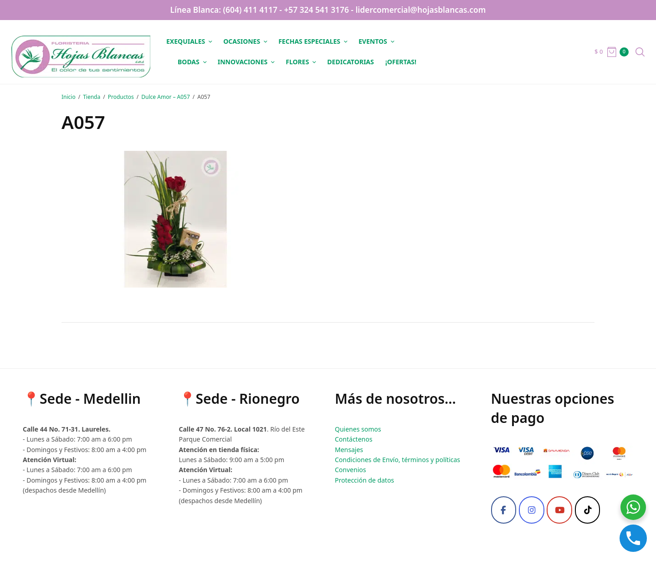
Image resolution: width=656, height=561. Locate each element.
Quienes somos (358, 429)
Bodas (189, 61)
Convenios (350, 469)
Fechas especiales (309, 41)
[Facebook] (504, 510)
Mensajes (349, 449)
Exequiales (185, 41)
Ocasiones (241, 41)
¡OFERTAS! (400, 61)
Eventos (373, 41)
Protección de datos (364, 480)
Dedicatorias (350, 61)
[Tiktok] (587, 510)
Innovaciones (243, 61)
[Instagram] (531, 510)
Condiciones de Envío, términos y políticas (397, 459)
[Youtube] (559, 510)
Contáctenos (353, 439)
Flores (297, 61)
